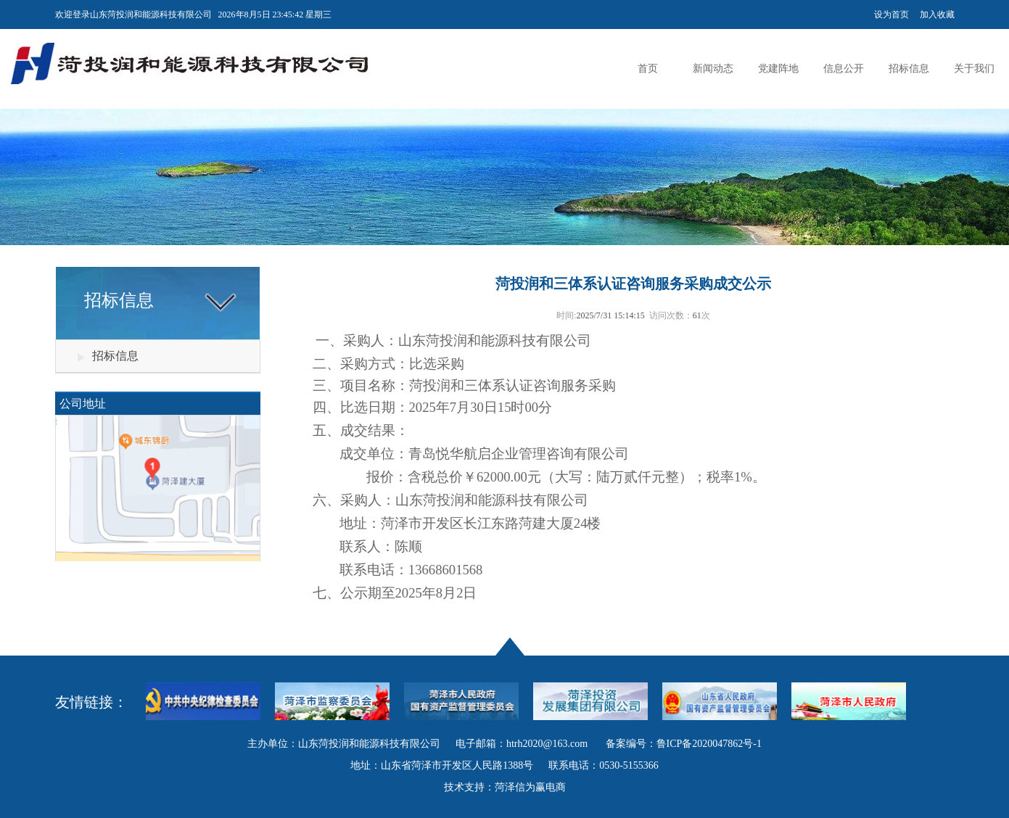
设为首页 (891, 14)
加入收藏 (937, 14)
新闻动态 (713, 68)
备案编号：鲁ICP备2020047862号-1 (684, 743)
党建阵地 (778, 68)
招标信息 (909, 68)
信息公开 (843, 68)
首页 (648, 68)
